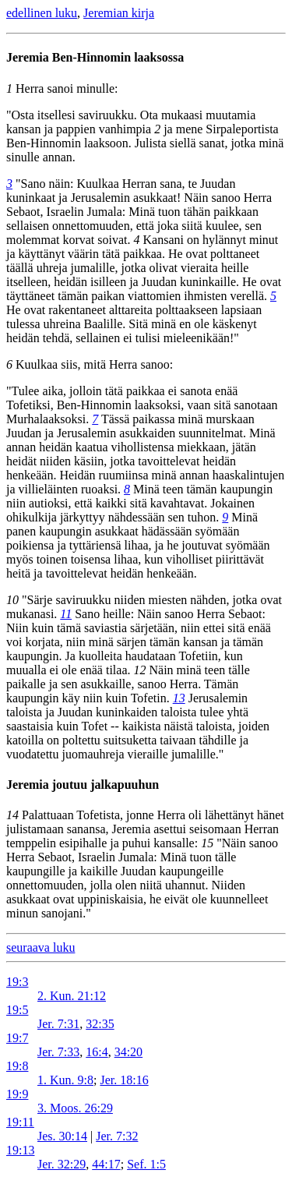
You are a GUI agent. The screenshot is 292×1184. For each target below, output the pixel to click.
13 (179, 698)
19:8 (17, 1066)
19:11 (20, 1122)
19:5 (17, 1009)
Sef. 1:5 (146, 1164)
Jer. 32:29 (61, 1164)
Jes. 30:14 (62, 1136)
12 (139, 670)
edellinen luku (41, 12)
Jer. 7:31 (58, 1023)
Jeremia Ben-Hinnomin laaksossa (95, 57)
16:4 (96, 1052)
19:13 (20, 1150)
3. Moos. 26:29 (75, 1108)
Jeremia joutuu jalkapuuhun (82, 784)
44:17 (106, 1164)
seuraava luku (40, 947)
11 (66, 613)
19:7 (17, 1037)
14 (12, 815)
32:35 (100, 1023)
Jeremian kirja (118, 12)
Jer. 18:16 (124, 1080)
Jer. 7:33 (58, 1052)
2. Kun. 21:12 (71, 995)
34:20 (128, 1052)
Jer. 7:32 (117, 1136)
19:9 (17, 1094)
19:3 (17, 981)
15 (207, 843)
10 (12, 599)
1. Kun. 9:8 (65, 1080)
